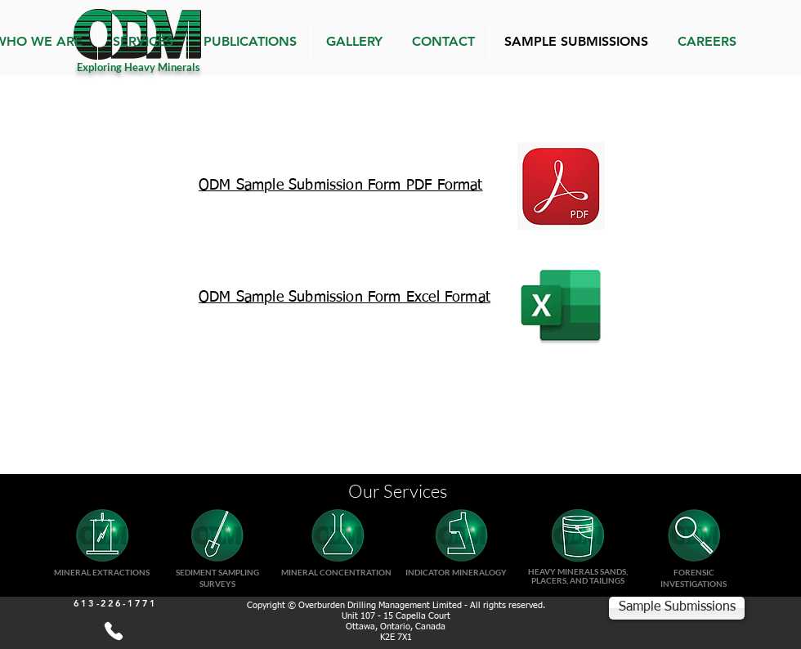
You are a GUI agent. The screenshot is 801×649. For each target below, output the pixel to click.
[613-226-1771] (113, 631)
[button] (143, 41)
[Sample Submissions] (677, 608)
